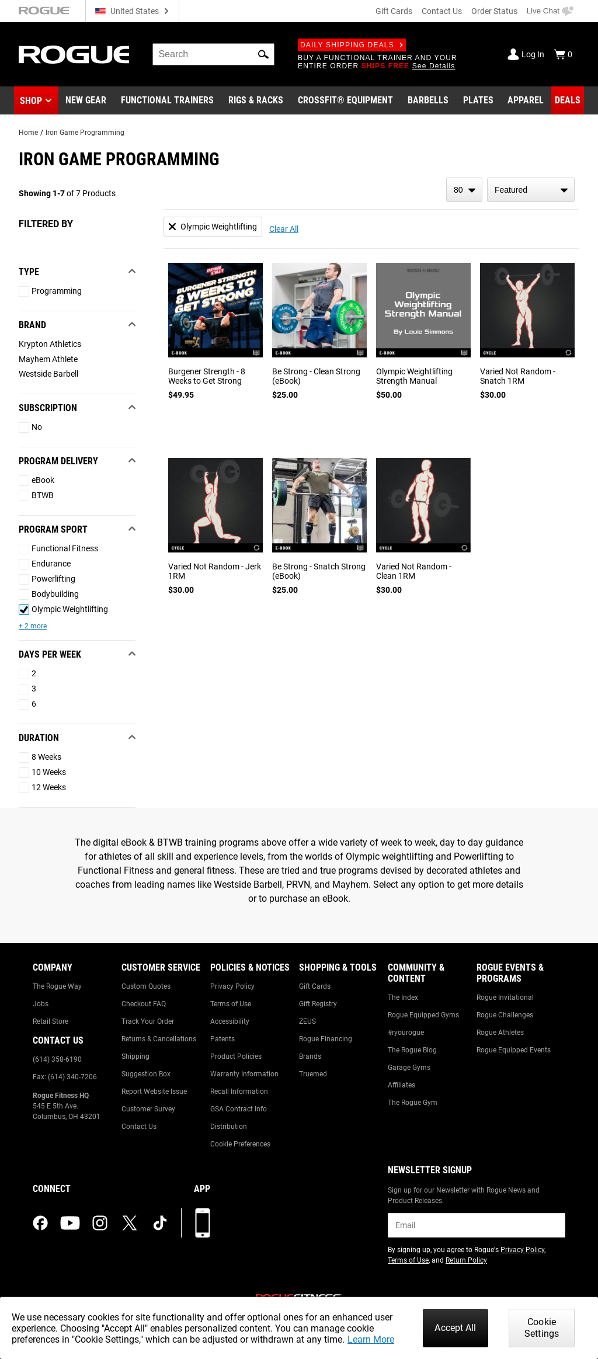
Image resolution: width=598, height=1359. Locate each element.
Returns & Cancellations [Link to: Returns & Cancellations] (158, 1039)
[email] (476, 1225)
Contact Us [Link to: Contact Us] (139, 1126)
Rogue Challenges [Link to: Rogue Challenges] (505, 1015)
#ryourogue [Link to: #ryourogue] (406, 1032)
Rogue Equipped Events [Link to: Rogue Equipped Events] (514, 1050)
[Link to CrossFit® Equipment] (345, 100)
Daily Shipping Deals (352, 45)
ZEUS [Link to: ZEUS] (307, 1021)
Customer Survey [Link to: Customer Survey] (148, 1109)
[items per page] (464, 190)
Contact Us (442, 11)
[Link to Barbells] (428, 100)
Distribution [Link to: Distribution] (228, 1126)
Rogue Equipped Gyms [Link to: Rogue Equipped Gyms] (423, 1015)
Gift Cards (394, 11)
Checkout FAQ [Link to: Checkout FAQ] (143, 1004)
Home (28, 132)
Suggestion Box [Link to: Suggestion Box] (146, 1074)
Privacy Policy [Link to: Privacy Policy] (232, 986)
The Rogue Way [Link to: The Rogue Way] (57, 986)
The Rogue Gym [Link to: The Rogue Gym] (412, 1103)
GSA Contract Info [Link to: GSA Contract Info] (238, 1109)
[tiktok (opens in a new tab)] (160, 1223)
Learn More (370, 1339)
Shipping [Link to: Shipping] (135, 1056)
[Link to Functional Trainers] (167, 100)
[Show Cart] (563, 54)
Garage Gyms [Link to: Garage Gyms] (409, 1067)
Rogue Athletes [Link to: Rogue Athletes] (500, 1032)
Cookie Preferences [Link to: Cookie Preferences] (240, 1144)
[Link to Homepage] (74, 54)
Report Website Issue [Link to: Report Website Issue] (154, 1091)
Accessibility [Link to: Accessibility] (229, 1021)
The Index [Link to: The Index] (403, 997)
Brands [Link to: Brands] (310, 1056)
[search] (213, 54)
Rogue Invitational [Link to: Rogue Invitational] (505, 997)
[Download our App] (202, 1223)
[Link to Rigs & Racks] (256, 100)
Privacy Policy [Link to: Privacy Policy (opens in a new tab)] (522, 1250)
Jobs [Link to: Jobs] (40, 1004)
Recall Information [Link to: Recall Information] (239, 1091)
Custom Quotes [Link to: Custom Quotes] (146, 986)
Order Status (494, 11)
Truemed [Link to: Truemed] (313, 1074)
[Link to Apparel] (525, 100)
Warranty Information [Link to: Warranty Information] (244, 1074)
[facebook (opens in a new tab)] (40, 1223)
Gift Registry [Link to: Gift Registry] (318, 1004)
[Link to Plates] (478, 100)
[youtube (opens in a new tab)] (70, 1223)
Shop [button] (31, 100)
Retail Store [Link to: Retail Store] (50, 1021)
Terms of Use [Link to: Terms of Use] (230, 1004)
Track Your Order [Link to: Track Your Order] (147, 1021)
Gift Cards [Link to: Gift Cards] (315, 986)
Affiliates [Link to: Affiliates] (401, 1085)
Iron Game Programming (85, 132)
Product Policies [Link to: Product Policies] (236, 1056)
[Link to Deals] (567, 100)
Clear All (283, 229)
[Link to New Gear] (86, 100)
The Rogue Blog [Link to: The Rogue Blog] (412, 1050)
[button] (263, 54)
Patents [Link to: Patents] (222, 1039)
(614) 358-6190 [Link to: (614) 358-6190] (57, 1059)
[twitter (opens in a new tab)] (129, 1223)
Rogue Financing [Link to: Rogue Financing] (325, 1039)
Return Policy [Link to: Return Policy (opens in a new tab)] (466, 1260)
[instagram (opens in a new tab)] (99, 1223)
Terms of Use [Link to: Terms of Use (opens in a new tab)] (408, 1260)
